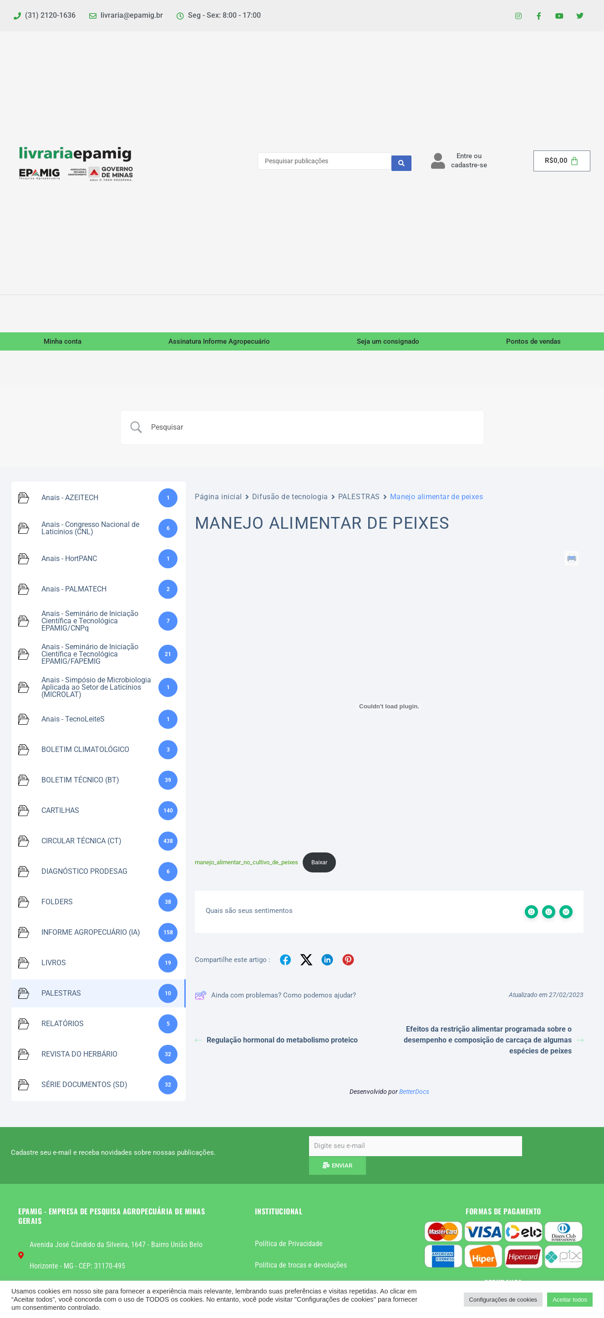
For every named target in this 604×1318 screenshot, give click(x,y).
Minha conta (62, 344)
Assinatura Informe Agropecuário (219, 344)
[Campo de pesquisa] (313, 430)
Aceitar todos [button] (570, 1299)
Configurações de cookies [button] (503, 1299)
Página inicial (218, 499)
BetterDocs (414, 1095)
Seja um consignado (388, 344)
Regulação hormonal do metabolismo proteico (276, 1044)
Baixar (319, 865)
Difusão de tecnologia (290, 499)
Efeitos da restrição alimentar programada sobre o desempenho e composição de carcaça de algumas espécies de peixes (494, 1044)
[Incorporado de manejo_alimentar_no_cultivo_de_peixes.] (389, 708)
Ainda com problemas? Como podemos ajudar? (275, 999)
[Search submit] (401, 163)
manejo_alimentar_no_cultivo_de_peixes (246, 865)
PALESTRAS (359, 499)
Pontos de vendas (533, 344)
